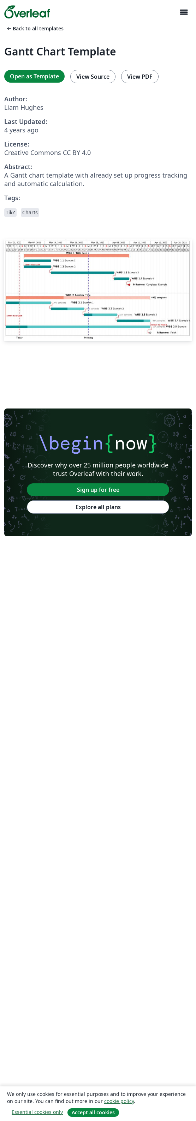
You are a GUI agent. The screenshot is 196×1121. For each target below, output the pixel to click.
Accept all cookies (93, 1112)
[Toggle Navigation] (184, 12)
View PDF (140, 77)
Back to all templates (35, 28)
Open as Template (34, 76)
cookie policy (119, 1101)
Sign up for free (98, 490)
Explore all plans (98, 507)
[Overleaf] (27, 12)
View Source (92, 77)
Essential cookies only (37, 1112)
